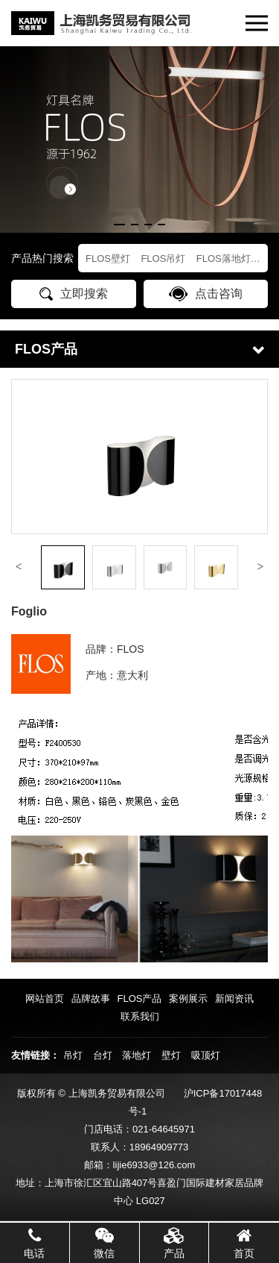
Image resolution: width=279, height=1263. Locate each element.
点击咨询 (206, 293)
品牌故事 (90, 998)
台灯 (102, 1055)
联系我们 (140, 1016)
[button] (119, 224)
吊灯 (73, 1055)
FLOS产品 (140, 998)
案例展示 (188, 998)
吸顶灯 (205, 1055)
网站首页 (44, 998)
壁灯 (171, 1055)
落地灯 (136, 1055)
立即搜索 (73, 294)
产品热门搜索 (42, 258)
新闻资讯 (234, 998)
